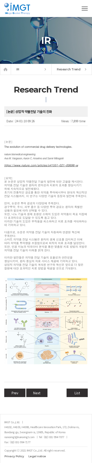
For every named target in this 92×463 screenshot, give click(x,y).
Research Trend (71, 69)
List (77, 392)
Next (36, 392)
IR (31, 69)
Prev (14, 392)
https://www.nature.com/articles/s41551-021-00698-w (41, 165)
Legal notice (37, 456)
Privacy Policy (14, 456)
